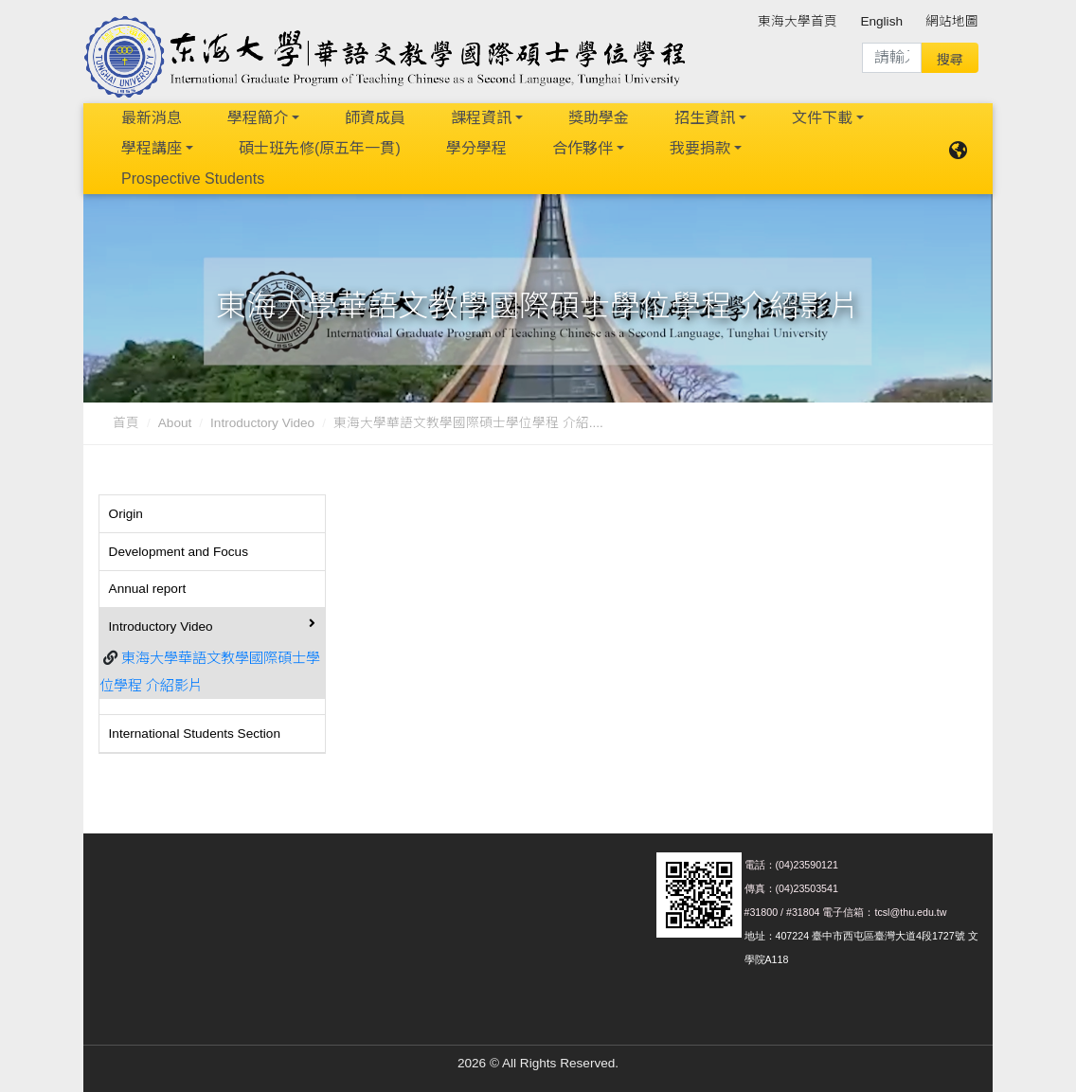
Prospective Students (192, 178)
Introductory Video (262, 423)
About (175, 423)
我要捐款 (700, 148)
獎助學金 (598, 118)
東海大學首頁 (797, 21)
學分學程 (476, 148)
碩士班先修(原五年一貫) (320, 148)
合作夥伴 (582, 148)
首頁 (126, 423)
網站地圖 (951, 21)
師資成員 (375, 118)
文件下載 (822, 118)
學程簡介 (257, 118)
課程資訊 (481, 118)
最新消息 (151, 118)
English (881, 21)
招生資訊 (704, 118)
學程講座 (151, 148)
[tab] (212, 514)
